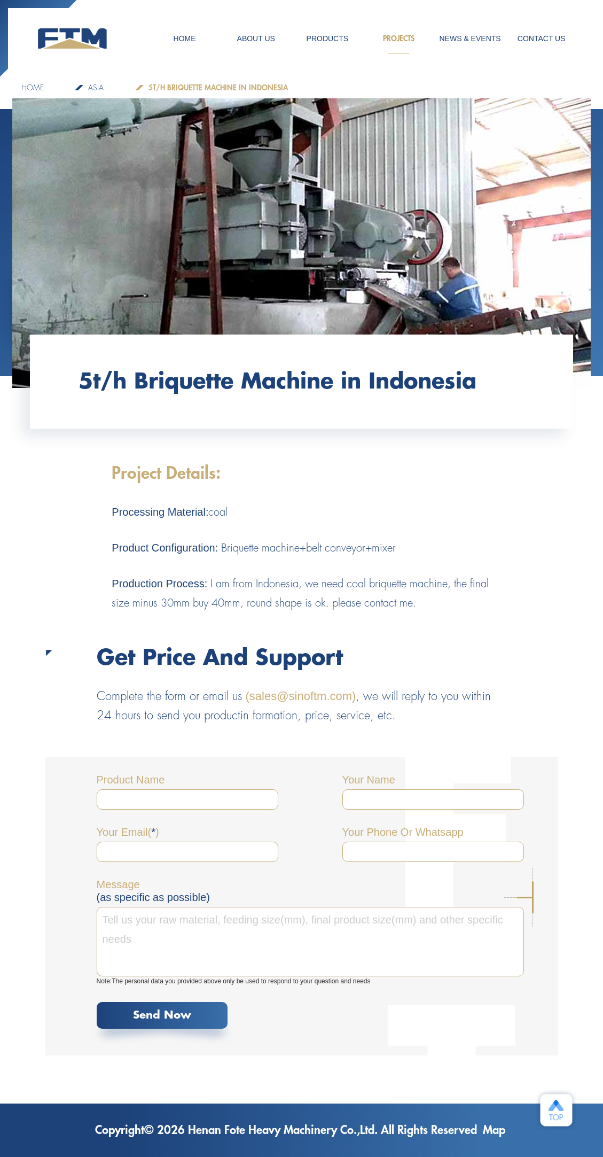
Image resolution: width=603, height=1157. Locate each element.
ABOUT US (256, 38)
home (32, 87)
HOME (185, 38)
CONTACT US (542, 38)
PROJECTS (398, 44)
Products (328, 38)
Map (494, 1130)
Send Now (162, 1015)
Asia (96, 87)
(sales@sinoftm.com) (301, 696)
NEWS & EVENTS (470, 38)
